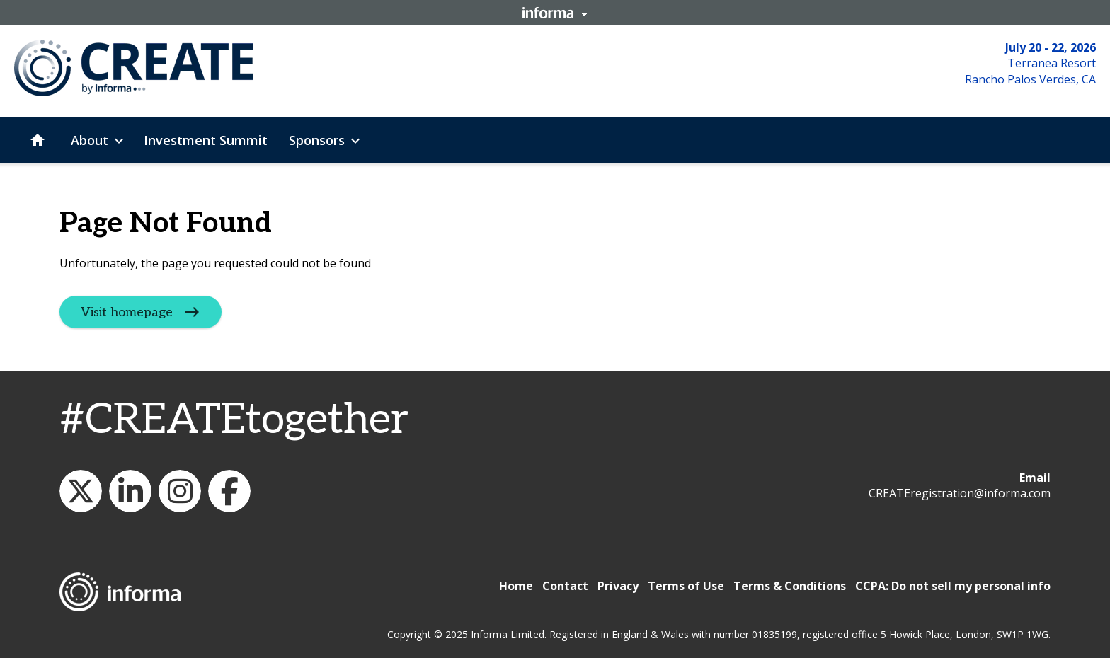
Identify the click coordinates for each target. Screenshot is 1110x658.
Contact (565, 586)
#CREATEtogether (233, 420)
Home (516, 586)
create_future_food (180, 491)
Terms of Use (686, 586)
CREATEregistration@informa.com (960, 493)
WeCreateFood (80, 491)
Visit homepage (127, 312)
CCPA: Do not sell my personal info (953, 586)
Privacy (618, 586)
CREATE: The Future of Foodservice (130, 491)
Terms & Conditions (789, 586)
